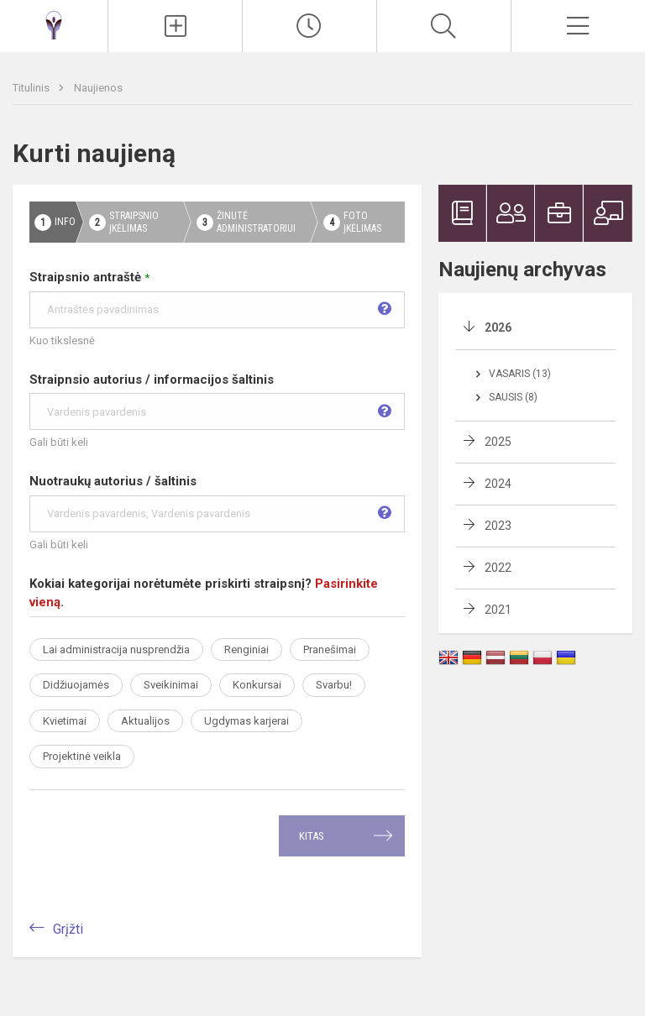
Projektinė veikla (82, 756)
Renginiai (246, 649)
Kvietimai (65, 721)
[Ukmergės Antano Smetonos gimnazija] (54, 24)
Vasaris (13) (520, 374)
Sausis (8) (513, 397)
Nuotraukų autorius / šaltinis (217, 503)
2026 (498, 327)
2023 (498, 525)
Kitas (311, 836)
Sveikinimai (171, 684)
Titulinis (32, 87)
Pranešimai (329, 649)
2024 (498, 483)
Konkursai (257, 684)
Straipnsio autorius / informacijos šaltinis (217, 401)
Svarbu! (334, 684)
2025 (498, 441)
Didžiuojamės (76, 684)
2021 (498, 609)
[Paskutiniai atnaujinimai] (309, 26)
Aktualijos (145, 721)
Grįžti (68, 929)
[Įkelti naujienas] (175, 26)
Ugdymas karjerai (246, 721)
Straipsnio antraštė (217, 299)
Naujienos (98, 87)
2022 (498, 567)
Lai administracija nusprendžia (116, 649)
